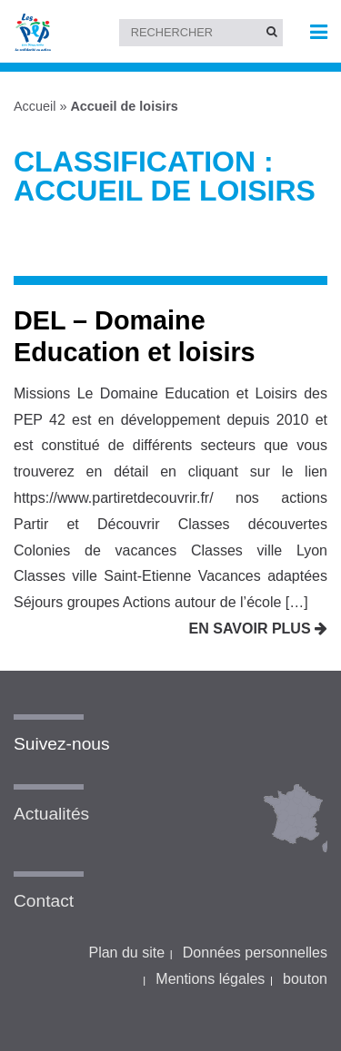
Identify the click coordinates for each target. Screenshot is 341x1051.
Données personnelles (255, 952)
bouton (305, 979)
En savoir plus (258, 628)
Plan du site (126, 952)
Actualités (51, 813)
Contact (44, 900)
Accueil (34, 106)
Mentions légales (210, 979)
